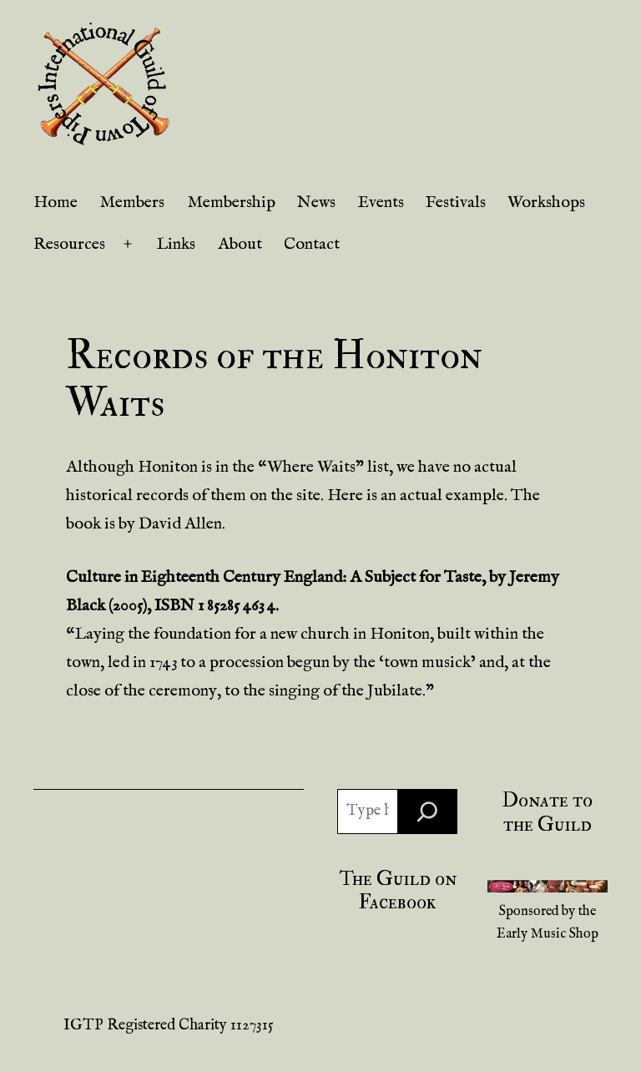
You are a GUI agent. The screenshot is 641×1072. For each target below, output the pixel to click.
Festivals (456, 202)
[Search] (427, 811)
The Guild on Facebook (398, 891)
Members (131, 202)
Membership (231, 202)
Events (381, 202)
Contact (312, 244)
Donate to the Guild (547, 812)
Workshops (546, 202)
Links (176, 244)
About (240, 244)
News (316, 202)
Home (55, 202)
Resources (69, 244)
